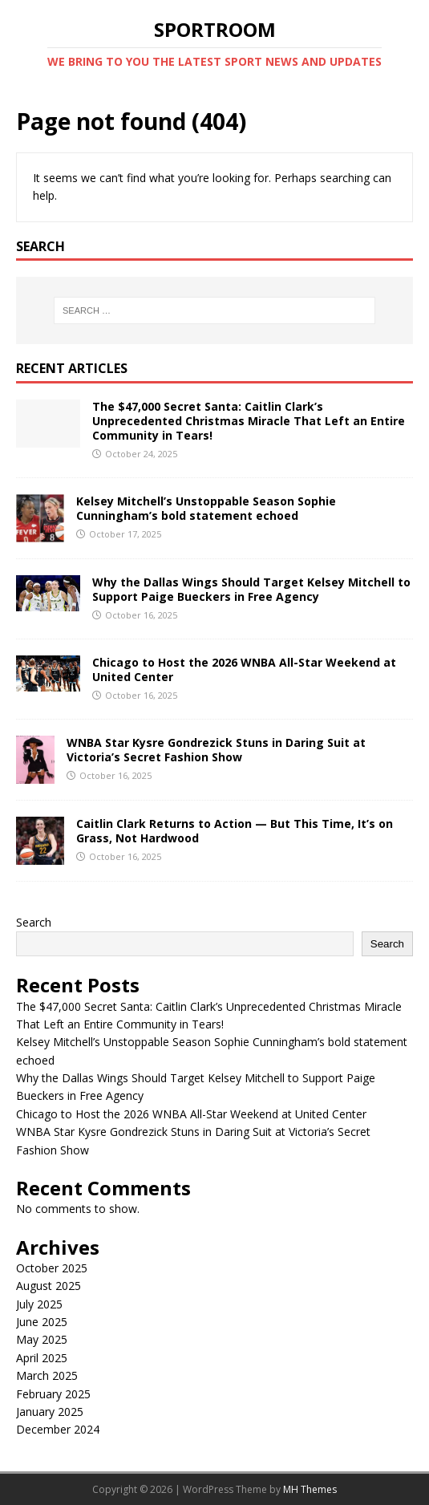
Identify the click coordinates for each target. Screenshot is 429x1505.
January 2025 (49, 1411)
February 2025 (53, 1394)
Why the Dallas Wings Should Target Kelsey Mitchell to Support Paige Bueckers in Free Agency (251, 589)
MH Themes (310, 1489)
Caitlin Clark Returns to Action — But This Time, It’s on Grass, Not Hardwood (234, 831)
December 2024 (57, 1429)
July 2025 (39, 1304)
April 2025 (41, 1357)
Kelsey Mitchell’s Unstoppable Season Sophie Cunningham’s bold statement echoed (206, 508)
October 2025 (51, 1268)
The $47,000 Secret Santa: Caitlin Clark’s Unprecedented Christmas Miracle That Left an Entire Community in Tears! (248, 421)
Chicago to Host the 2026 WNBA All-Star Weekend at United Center (244, 669)
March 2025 (47, 1375)
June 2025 (41, 1321)
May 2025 (41, 1339)
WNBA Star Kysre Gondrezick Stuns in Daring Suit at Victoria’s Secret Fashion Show (216, 750)
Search (33, 922)
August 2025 (48, 1285)
